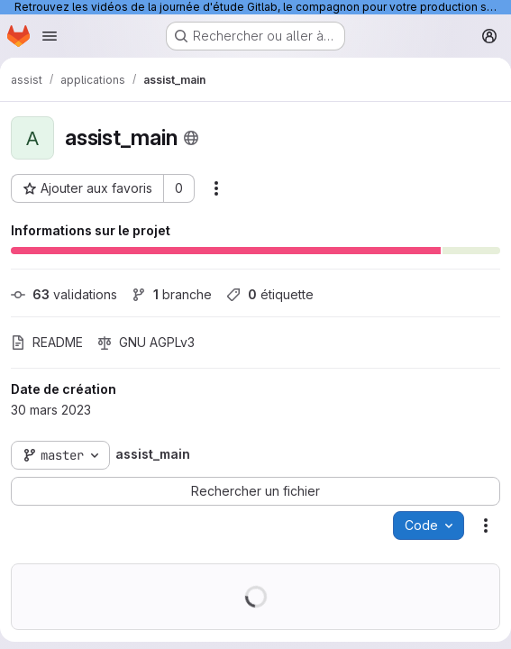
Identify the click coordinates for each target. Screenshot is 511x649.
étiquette (270, 294)
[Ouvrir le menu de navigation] (49, 36)
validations (64, 294)
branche (172, 294)
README (47, 342)
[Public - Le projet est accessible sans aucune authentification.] (191, 138)
